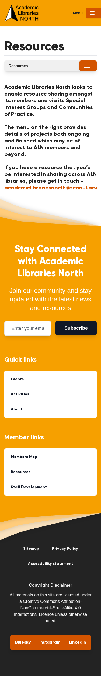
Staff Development (29, 487)
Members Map (24, 457)
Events (17, 379)
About (17, 409)
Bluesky (23, 642)
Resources (20, 472)
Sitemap (31, 549)
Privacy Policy (65, 549)
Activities (20, 394)
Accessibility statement (50, 564)
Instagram (49, 642)
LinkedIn (77, 642)
